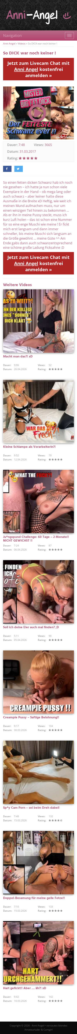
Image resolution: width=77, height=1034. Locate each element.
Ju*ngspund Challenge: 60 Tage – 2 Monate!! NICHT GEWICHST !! (36, 538)
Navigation (12, 35)
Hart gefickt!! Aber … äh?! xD (24, 988)
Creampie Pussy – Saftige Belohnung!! (31, 717)
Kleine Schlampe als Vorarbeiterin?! (29, 447)
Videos (21, 43)
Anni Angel (9, 43)
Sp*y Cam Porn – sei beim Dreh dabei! (31, 808)
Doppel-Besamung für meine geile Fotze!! (34, 898)
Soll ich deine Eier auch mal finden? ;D (31, 627)
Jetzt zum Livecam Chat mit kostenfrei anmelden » (38, 69)
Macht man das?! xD (18, 356)
